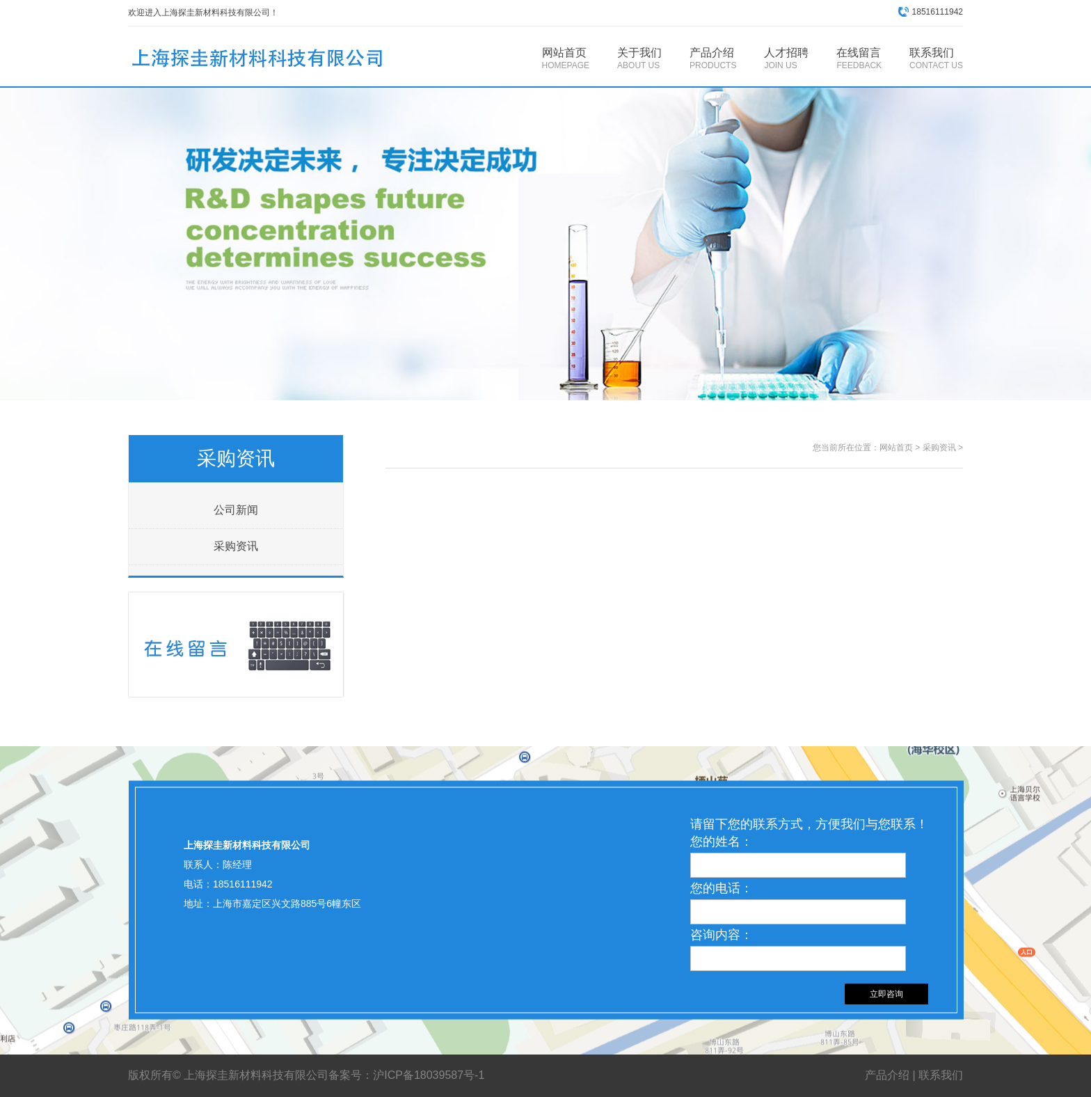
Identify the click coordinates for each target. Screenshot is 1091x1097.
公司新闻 (236, 510)
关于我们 (639, 58)
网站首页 (565, 58)
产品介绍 (713, 58)
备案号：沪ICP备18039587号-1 (408, 1075)
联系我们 (936, 58)
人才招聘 (786, 58)
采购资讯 (236, 546)
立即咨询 (886, 994)
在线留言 (859, 58)
